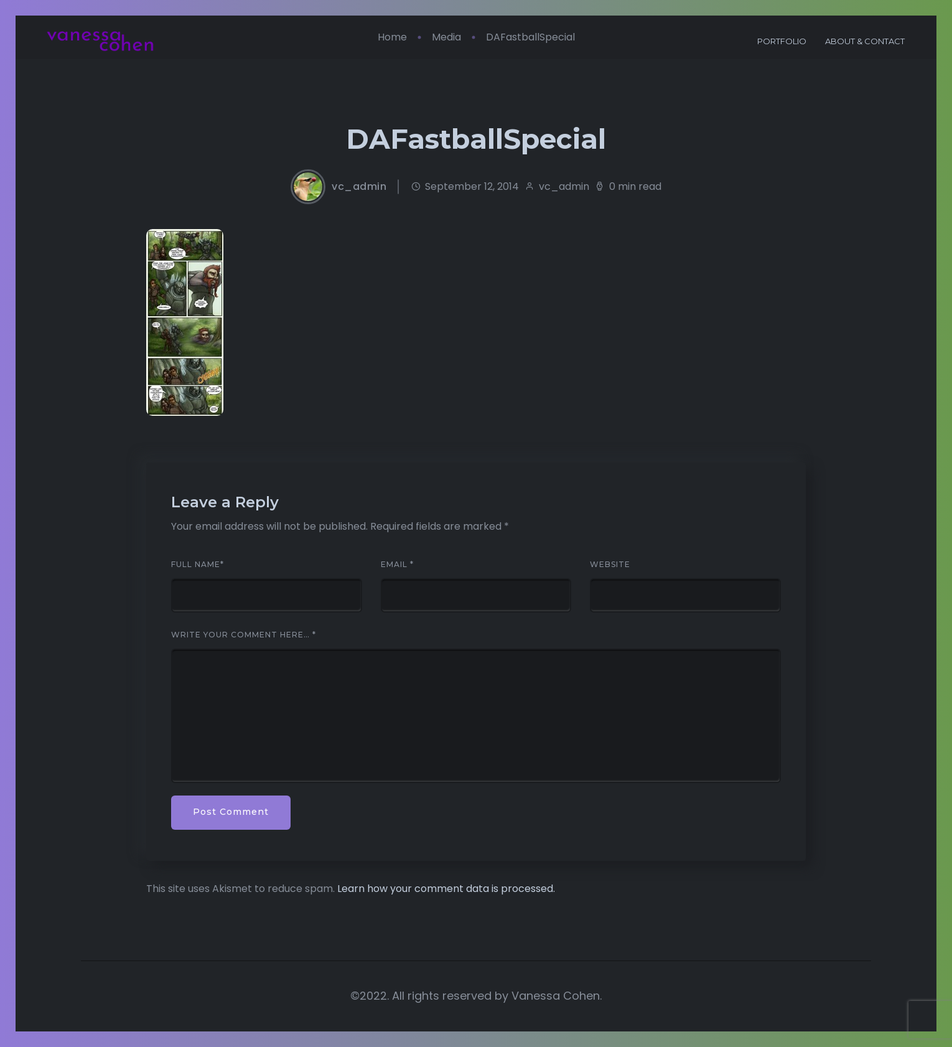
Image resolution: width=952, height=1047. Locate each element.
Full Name (197, 564)
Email (397, 564)
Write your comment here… (243, 635)
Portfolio (772, 41)
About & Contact (855, 41)
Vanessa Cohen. (556, 995)
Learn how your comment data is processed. (446, 888)
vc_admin (359, 187)
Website (610, 564)
